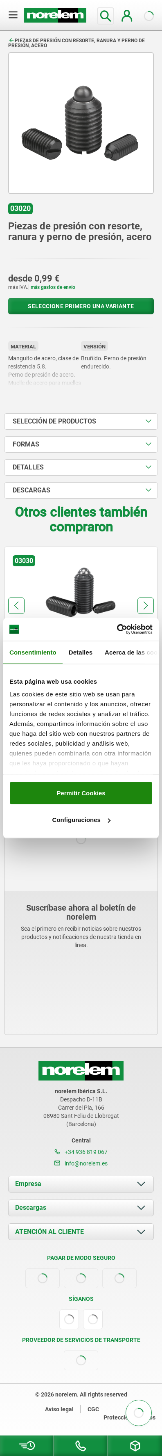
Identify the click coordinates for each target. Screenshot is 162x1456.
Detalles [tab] (80, 651)
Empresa (28, 1184)
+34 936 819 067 (81, 1152)
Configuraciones (81, 819)
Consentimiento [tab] (32, 651)
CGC (93, 1409)
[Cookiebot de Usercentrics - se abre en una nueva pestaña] (117, 629)
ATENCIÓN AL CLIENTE (49, 1232)
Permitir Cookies (80, 792)
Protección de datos (129, 1417)
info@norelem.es (81, 1163)
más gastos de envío (53, 287)
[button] (16, 606)
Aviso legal (59, 1409)
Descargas (30, 1207)
